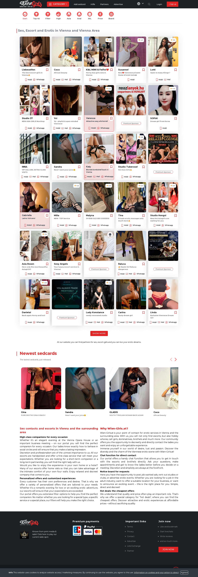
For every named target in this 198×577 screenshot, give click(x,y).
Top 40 (37, 16)
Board (112, 16)
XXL (90, 16)
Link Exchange (134, 546)
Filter (48, 16)
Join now (168, 549)
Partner (130, 551)
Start (26, 16)
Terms (130, 527)
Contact (130, 536)
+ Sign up (172, 4)
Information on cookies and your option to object (156, 572)
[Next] (175, 359)
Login (159, 4)
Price (101, 16)
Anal (80, 16)
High (59, 16)
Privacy (130, 531)
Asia (69, 16)
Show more (99, 333)
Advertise (131, 541)
